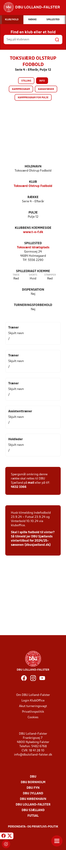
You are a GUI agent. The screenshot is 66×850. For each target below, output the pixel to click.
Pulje (33, 212)
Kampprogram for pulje (33, 98)
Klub (33, 181)
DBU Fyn (33, 787)
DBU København (33, 799)
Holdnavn (33, 166)
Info (42, 81)
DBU (33, 776)
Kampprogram (21, 89)
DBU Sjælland (33, 810)
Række (33, 197)
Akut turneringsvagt (33, 706)
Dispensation (33, 289)
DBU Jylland (33, 793)
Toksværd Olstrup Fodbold (33, 186)
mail (31, 482)
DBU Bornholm (33, 782)
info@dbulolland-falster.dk (33, 754)
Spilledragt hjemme (33, 271)
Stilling (26, 81)
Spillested (33, 243)
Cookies (33, 717)
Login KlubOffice (33, 700)
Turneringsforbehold (33, 305)
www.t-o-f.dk (33, 232)
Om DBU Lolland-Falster (33, 695)
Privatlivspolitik (33, 711)
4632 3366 (18, 487)
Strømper (50, 275)
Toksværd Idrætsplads (33, 247)
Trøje (16, 275)
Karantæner (46, 89)
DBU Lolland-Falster (33, 804)
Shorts (33, 275)
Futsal (33, 815)
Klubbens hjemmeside (33, 228)
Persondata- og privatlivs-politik (33, 827)
